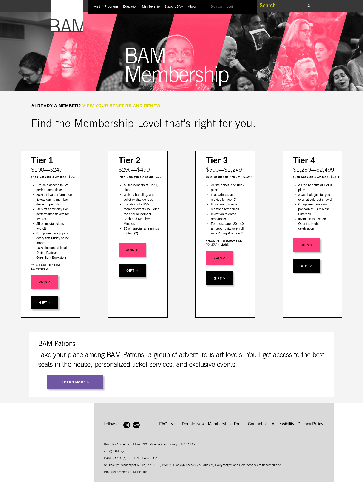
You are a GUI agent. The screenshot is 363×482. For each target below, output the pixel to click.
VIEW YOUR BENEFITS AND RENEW (121, 105)
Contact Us (258, 424)
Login (232, 6)
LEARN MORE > (75, 382)
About (192, 6)
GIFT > (45, 302)
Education (130, 6)
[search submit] (308, 6)
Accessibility (283, 424)
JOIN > (45, 282)
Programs (112, 6)
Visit (97, 6)
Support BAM (173, 6)
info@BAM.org (114, 451)
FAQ (163, 424)
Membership (151, 6)
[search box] (283, 6)
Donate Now (193, 424)
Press (239, 424)
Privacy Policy (310, 424)
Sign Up (217, 6)
